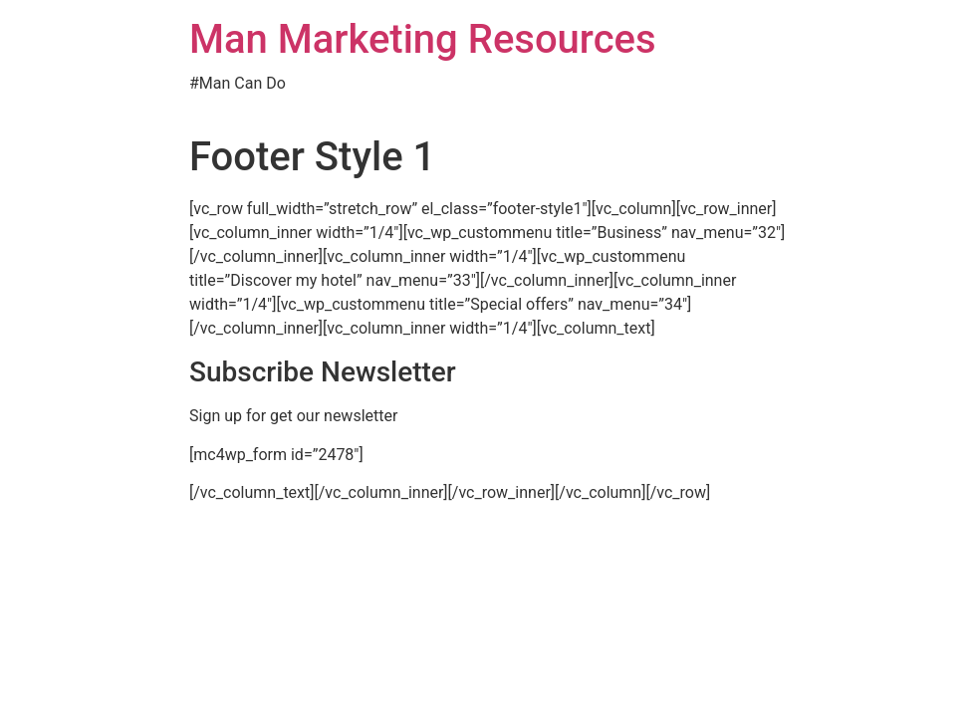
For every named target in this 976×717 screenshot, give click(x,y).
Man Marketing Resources (422, 39)
